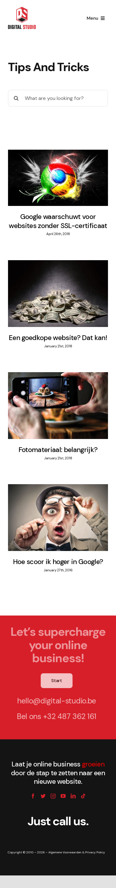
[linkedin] (73, 796)
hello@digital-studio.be (55, 701)
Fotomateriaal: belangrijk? (58, 449)
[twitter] (43, 796)
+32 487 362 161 (68, 716)
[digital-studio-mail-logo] (22, 6)
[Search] (16, 98)
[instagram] (53, 796)
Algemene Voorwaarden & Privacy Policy (76, 852)
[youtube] (63, 796)
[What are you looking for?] (58, 98)
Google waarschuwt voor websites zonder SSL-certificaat (58, 221)
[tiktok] (83, 796)
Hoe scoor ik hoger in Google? (58, 561)
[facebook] (33, 796)
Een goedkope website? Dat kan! (58, 337)
